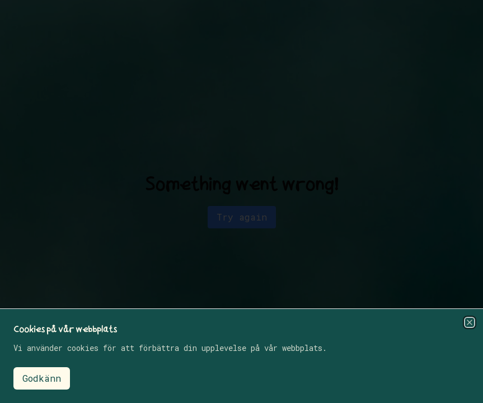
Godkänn (41, 378)
